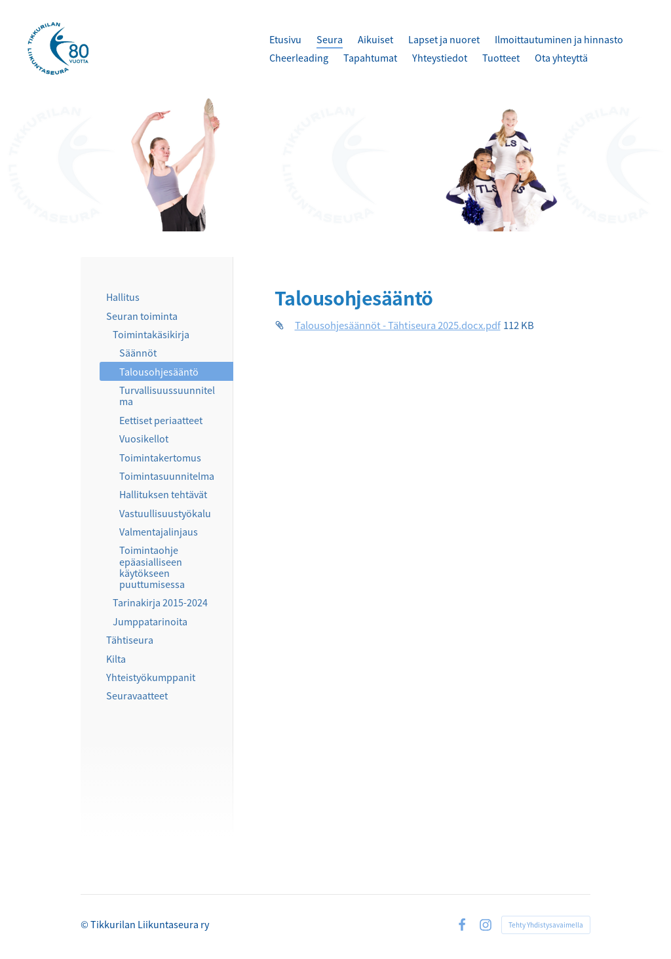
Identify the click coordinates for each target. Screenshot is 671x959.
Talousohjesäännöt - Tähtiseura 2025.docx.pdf (398, 325)
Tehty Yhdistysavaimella (545, 925)
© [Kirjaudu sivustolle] (85, 924)
